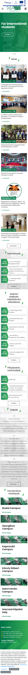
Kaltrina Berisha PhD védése (15, 320)
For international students (14, 25)
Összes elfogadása (14, 669)
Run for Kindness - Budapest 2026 (15, 263)
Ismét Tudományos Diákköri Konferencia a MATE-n (16, 271)
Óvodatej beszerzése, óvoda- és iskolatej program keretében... (16, 388)
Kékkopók (12, 379)
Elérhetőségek (6, 512)
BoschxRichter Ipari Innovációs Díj (15, 396)
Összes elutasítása (5, 672)
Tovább (6, 34)
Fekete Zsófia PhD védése (15, 345)
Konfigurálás (4, 669)
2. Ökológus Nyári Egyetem (15, 279)
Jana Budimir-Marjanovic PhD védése (17, 336)
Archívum (13, 246)
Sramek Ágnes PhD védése (15, 311)
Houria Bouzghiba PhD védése (16, 353)
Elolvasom (6, 91)
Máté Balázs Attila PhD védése (16, 328)
